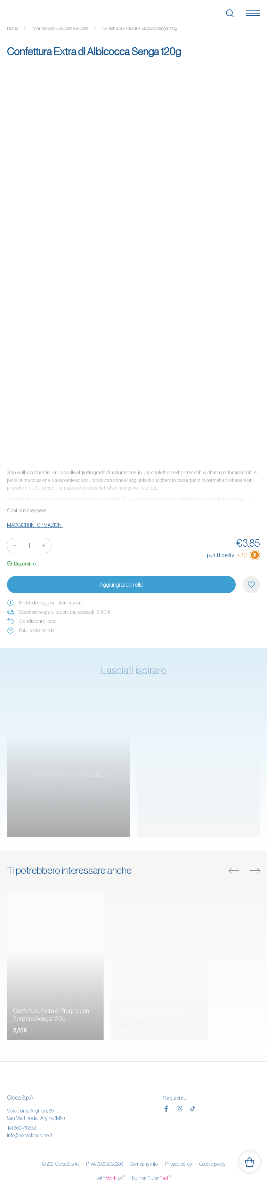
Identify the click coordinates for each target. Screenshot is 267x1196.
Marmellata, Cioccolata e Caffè (60, 28)
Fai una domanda (31, 630)
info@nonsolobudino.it (29, 1135)
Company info (144, 1164)
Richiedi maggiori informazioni (45, 603)
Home (12, 28)
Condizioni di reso (31, 621)
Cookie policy (212, 1164)
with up (110, 1178)
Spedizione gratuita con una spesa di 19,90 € (59, 612)
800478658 (25, 1128)
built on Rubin (151, 1178)
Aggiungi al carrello (121, 584)
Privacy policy (178, 1164)
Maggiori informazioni (35, 525)
